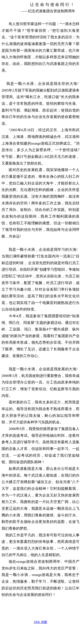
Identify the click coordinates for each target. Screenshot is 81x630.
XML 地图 (40, 622)
